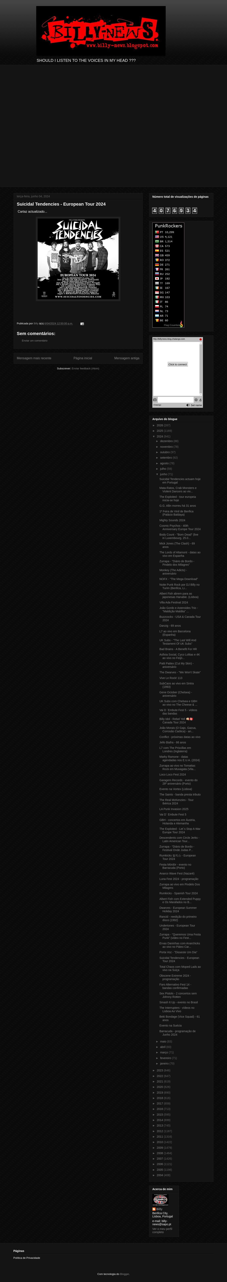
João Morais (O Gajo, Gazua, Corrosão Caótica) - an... (177, 729)
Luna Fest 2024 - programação (178, 879)
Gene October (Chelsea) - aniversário (175, 694)
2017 (160, 1103)
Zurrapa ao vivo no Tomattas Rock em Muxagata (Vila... (177, 767)
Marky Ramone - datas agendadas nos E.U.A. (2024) (179, 758)
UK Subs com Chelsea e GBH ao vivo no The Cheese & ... (178, 703)
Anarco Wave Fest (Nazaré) (176, 873)
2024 (160, 436)
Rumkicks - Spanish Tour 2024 (178, 893)
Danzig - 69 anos (170, 625)
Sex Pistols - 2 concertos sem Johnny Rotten (178, 995)
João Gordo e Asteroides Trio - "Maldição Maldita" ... (178, 609)
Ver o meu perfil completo (162, 1230)
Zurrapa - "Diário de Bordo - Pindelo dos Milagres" (176, 563)
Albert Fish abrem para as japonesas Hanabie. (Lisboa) (178, 595)
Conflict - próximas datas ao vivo (179, 737)
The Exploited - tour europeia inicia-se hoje (177, 498)
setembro (166, 457)
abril (163, 1047)
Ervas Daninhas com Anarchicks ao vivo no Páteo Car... (179, 945)
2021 (160, 1081)
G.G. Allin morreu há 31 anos (177, 505)
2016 (160, 1109)
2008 (160, 1153)
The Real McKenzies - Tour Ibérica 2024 (176, 801)
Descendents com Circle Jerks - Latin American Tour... (179, 839)
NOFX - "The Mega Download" (178, 579)
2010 (160, 1142)
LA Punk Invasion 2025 (173, 809)
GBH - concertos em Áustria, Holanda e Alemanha (177, 821)
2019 (160, 1092)
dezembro (166, 441)
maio (163, 1041)
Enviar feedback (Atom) (85, 368)
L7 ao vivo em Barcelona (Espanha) (175, 633)
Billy (159, 1209)
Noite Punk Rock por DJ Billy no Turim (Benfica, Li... (179, 586)
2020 (160, 1087)
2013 (160, 1125)
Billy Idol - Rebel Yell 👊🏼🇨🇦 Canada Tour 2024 (176, 720)
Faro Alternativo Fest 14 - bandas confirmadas (175, 986)
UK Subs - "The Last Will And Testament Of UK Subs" (177, 642)
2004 (160, 1175)
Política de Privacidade (26, 1257)
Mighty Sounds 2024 (172, 520)
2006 (160, 1164)
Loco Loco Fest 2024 (172, 774)
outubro (165, 452)
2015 (160, 1114)
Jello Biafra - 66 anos (172, 742)
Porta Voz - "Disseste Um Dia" (178, 952)
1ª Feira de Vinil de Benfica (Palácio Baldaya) (176, 513)
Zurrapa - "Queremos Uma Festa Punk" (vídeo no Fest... (180, 936)
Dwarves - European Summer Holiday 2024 (178, 909)
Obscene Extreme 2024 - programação (175, 977)
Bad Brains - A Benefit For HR (178, 649)
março (164, 1052)
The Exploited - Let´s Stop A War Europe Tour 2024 (179, 830)
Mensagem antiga (126, 358)
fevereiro (166, 1058)
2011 (160, 1136)
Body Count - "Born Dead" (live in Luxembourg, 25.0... (178, 536)
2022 (160, 1076)
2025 (160, 430)
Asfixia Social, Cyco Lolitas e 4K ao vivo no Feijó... (179, 656)
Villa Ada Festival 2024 (173, 602)
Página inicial (82, 358)
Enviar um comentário (34, 340)
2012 (160, 1131)
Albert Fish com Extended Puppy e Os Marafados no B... (180, 900)
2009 (160, 1147)
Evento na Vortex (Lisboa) (175, 789)
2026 (160, 425)
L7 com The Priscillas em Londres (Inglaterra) (175, 749)
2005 (160, 1169)
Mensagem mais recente (34, 358)
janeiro (164, 1063)
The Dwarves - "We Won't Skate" (180, 672)
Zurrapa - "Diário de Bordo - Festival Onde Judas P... (176, 848)
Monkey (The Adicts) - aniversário (173, 571)
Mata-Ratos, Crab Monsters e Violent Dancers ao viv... (178, 489)
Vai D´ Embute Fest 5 (172, 814)
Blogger (124, 1274)
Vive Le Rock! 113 (170, 678)
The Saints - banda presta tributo (180, 794)
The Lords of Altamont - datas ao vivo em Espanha (179, 554)
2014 (160, 1120)
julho (163, 468)
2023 (160, 1070)
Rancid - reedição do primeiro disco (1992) (178, 918)
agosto (164, 463)
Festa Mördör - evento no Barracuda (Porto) (175, 866)
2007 (160, 1158)
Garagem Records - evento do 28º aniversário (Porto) (178, 782)
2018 (160, 1098)
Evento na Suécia (170, 1025)
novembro (166, 446)
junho (164, 474)
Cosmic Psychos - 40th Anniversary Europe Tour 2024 (180, 527)
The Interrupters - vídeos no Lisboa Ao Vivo (176, 1009)
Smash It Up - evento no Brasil (178, 1002)
